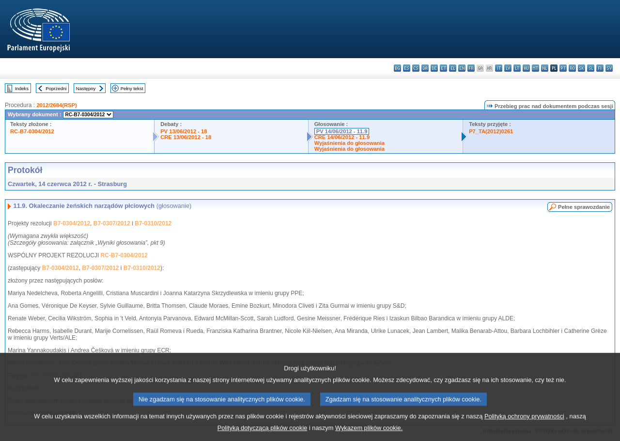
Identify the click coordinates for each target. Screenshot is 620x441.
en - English (461, 68)
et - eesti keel (443, 68)
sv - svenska (609, 68)
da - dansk (425, 68)
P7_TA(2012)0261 (491, 131)
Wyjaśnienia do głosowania (349, 143)
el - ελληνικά (452, 68)
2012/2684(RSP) (56, 105)
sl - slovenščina (590, 68)
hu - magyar (526, 68)
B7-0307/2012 (111, 223)
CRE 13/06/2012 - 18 (185, 137)
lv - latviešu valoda (508, 68)
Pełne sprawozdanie (584, 207)
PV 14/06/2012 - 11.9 (342, 131)
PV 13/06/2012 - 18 (183, 131)
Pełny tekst (132, 88)
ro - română (572, 68)
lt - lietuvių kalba (517, 68)
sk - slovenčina (581, 68)
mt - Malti (535, 68)
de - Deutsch (434, 68)
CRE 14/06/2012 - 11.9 (342, 137)
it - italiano (498, 68)
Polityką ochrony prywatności (524, 423)
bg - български (397, 68)
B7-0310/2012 (153, 223)
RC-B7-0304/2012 (32, 131)
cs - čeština (415, 68)
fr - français (471, 68)
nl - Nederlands (544, 68)
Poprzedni (56, 88)
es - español (406, 68)
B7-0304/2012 (71, 223)
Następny (86, 88)
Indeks (22, 88)
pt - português (563, 68)
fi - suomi (600, 68)
